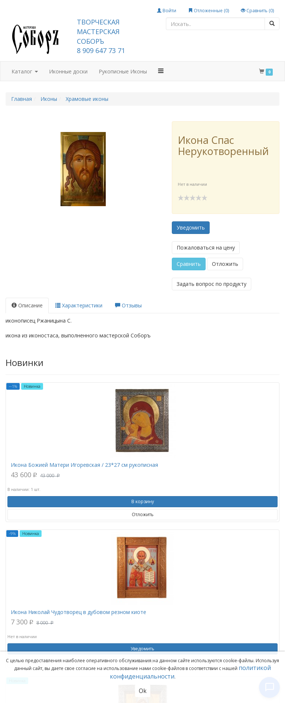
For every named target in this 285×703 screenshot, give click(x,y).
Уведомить (191, 227)
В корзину (142, 501)
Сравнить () (257, 10)
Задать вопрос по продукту (211, 283)
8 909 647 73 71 (101, 50)
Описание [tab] (27, 305)
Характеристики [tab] (78, 305)
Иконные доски (68, 71)
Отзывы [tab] (128, 305)
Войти (166, 10)
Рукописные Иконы (123, 71)
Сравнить (189, 263)
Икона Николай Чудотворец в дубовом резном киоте (78, 611)
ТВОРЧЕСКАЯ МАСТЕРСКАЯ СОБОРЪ (98, 31)
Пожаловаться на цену (206, 247)
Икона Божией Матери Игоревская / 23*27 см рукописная (84, 464)
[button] (161, 71)
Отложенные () (208, 10)
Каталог (25, 71)
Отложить (225, 263)
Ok (143, 691)
